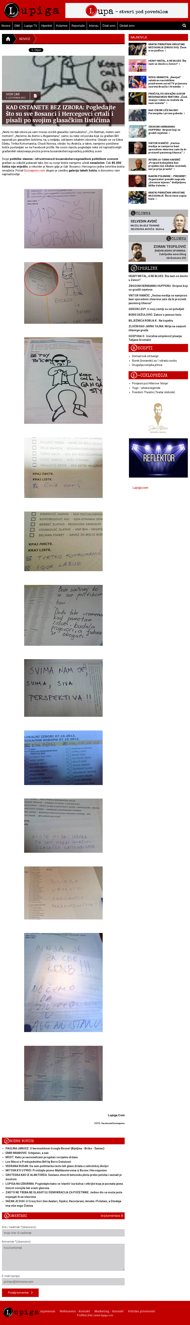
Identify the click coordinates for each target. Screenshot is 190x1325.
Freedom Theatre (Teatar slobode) (153, 392)
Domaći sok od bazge (145, 356)
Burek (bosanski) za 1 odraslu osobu (154, 360)
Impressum (47, 1311)
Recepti (142, 348)
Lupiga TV (30, 25)
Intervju (93, 25)
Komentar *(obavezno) (63, 1255)
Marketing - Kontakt (109, 1311)
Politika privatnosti (141, 1311)
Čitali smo (108, 25)
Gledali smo (127, 25)
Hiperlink (46, 25)
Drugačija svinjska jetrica (147, 365)
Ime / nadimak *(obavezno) (63, 1231)
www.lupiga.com (103, 1315)
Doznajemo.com (34, 170)
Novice (24, 39)
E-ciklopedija (149, 375)
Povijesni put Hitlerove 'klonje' (150, 383)
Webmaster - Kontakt (75, 1311)
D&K (17, 25)
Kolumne (62, 25)
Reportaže (78, 25)
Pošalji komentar (20, 1293)
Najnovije (139, 37)
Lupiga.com (140, 488)
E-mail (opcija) (63, 1279)
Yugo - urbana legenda (146, 387)
